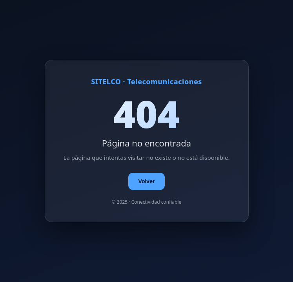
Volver (146, 181)
